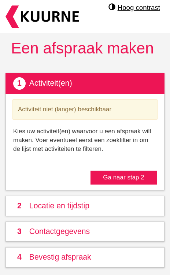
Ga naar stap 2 (123, 177)
